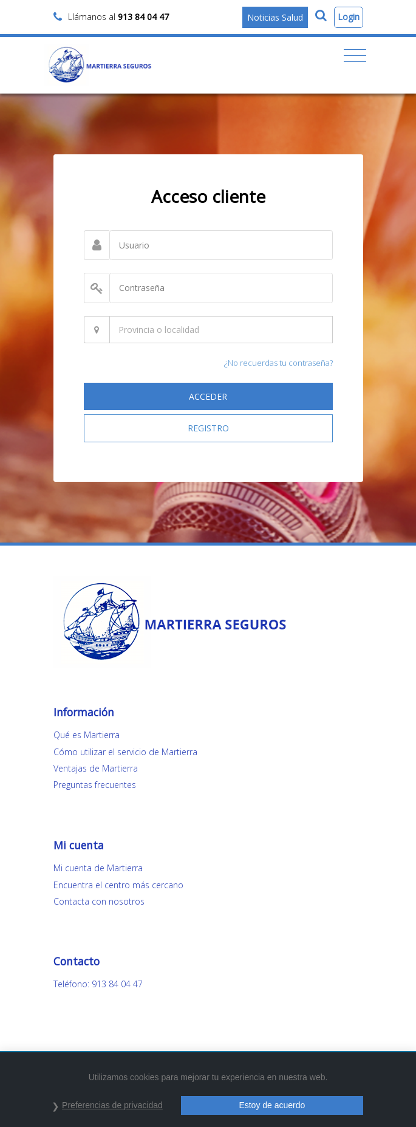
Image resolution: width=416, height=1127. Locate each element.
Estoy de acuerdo (272, 1105)
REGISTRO (208, 428)
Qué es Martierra (86, 735)
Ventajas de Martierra (95, 768)
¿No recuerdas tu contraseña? (278, 362)
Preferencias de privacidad (112, 1105)
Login (349, 16)
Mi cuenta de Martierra (98, 868)
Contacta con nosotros (99, 901)
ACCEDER (208, 396)
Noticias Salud (275, 17)
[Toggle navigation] (355, 55)
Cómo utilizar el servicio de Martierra (125, 752)
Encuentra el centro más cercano (118, 885)
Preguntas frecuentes (94, 784)
